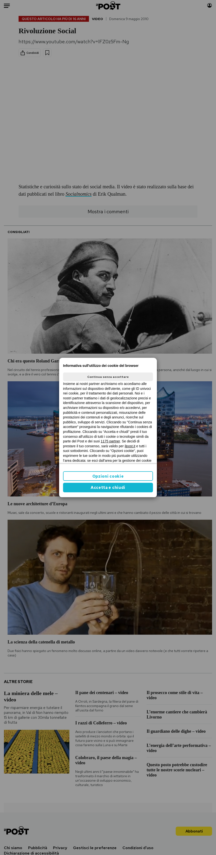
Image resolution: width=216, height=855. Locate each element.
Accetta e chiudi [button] (108, 487)
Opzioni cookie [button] (108, 476)
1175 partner (110, 441)
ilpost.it (130, 446)
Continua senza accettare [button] (108, 377)
